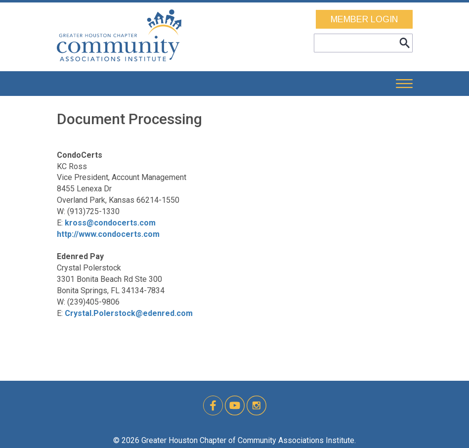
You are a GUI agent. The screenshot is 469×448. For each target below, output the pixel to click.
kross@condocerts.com (110, 222)
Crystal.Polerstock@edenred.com (129, 313)
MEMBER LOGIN (364, 19)
